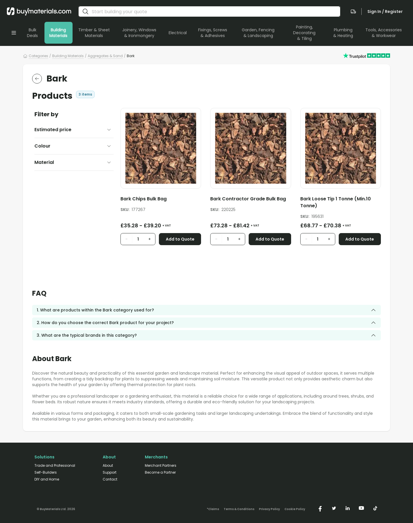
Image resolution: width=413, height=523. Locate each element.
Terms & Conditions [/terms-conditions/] (239, 509)
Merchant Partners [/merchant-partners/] (160, 465)
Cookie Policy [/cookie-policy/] (295, 509)
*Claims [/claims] (213, 509)
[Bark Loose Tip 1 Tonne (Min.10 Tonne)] (340, 203)
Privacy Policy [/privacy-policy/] (269, 509)
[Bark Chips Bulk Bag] (160, 199)
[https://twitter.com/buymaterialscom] (333, 508)
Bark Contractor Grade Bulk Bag (248, 198)
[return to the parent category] (37, 79)
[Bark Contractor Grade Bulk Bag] (250, 199)
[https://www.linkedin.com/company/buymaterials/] (347, 508)
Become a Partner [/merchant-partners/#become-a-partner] (160, 472)
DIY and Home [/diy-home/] (46, 479)
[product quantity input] (138, 239)
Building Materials (68, 55)
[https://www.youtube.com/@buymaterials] (361, 508)
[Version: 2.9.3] (56, 508)
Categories (38, 55)
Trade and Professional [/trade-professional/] (54, 465)
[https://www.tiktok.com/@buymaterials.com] (375, 508)
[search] (85, 11)
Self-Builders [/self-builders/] (45, 472)
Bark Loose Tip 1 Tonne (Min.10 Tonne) (335, 202)
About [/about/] (108, 465)
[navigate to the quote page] (353, 11)
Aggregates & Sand (105, 55)
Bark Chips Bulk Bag (143, 198)
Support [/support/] (109, 472)
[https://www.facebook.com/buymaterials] (320, 508)
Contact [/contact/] (110, 479)
